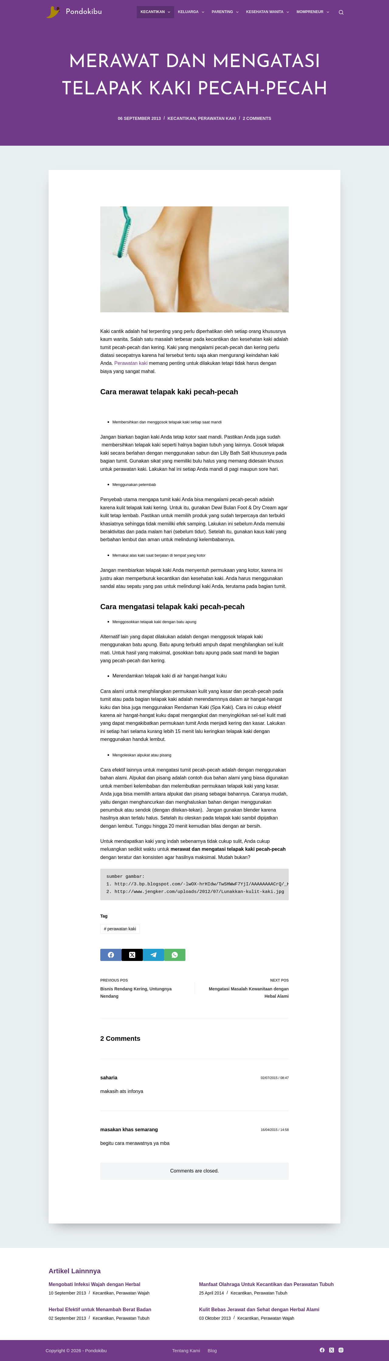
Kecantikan (157, 12)
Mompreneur (314, 12)
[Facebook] (111, 955)
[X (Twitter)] (132, 955)
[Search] (341, 12)
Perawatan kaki (130, 363)
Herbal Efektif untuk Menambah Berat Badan (100, 1309)
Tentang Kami (186, 1350)
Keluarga (192, 12)
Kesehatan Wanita (268, 12)
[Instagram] (341, 1350)
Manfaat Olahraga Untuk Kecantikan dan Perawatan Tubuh (266, 1284)
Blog (212, 1350)
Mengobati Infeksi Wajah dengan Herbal (94, 1284)
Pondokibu (84, 12)
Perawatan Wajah (133, 1293)
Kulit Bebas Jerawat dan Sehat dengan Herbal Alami (259, 1309)
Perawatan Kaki (217, 118)
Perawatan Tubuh (270, 1293)
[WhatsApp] (174, 955)
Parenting (226, 12)
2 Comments (257, 118)
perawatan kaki (120, 928)
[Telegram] (153, 955)
